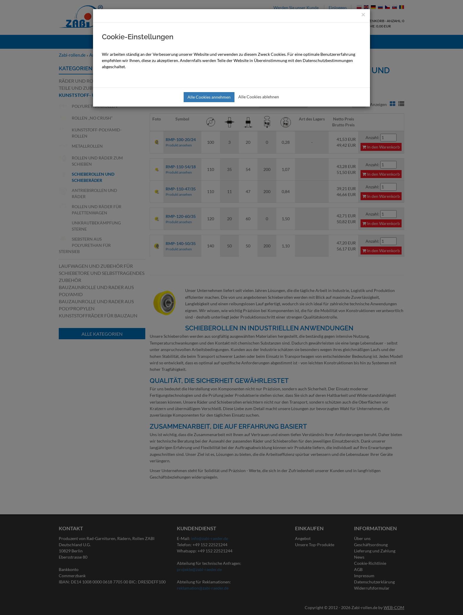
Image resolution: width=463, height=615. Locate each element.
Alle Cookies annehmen (209, 96)
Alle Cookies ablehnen (258, 96)
